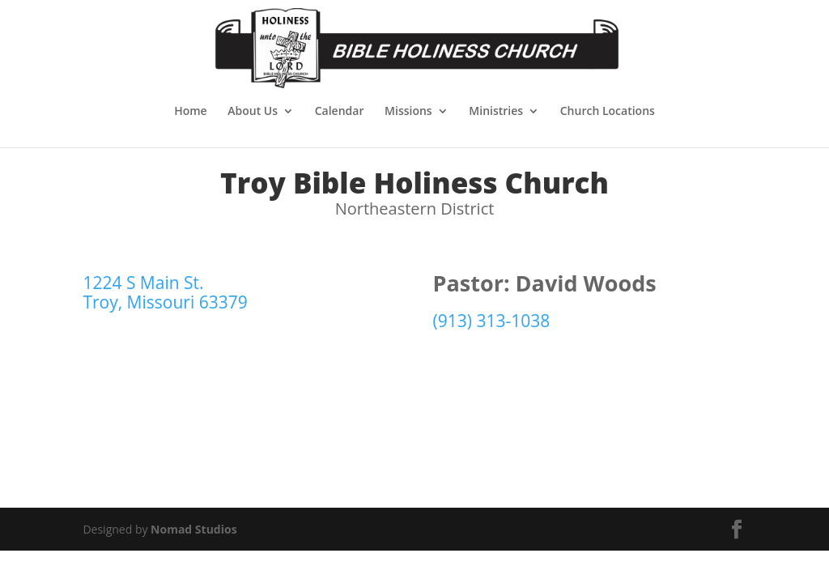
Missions (408, 111)
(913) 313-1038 (492, 320)
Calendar (339, 111)
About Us (252, 111)
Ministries (496, 111)
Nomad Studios (194, 529)
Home (190, 111)
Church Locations (607, 111)
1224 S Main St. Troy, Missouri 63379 (165, 292)
